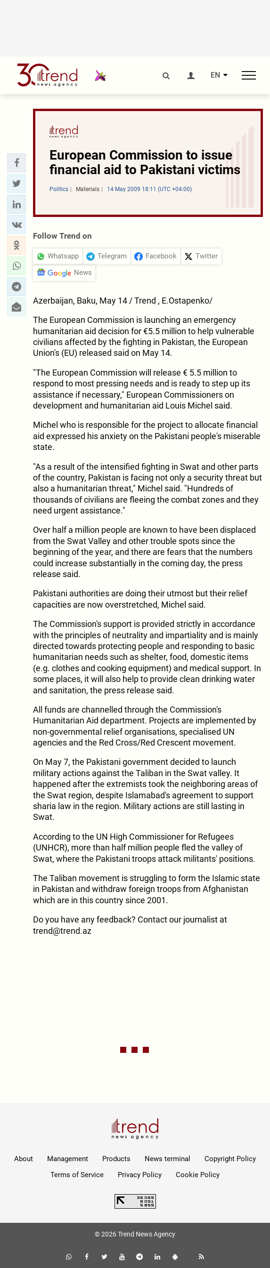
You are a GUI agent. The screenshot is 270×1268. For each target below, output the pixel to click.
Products (116, 1159)
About (23, 1159)
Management (67, 1159)
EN (215, 75)
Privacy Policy (140, 1175)
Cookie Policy (198, 1175)
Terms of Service (77, 1175)
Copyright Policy (230, 1159)
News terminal (167, 1159)
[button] (16, 163)
